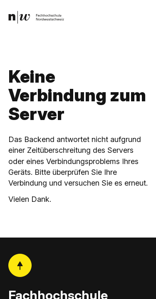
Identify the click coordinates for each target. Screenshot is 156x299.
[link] (36, 17)
